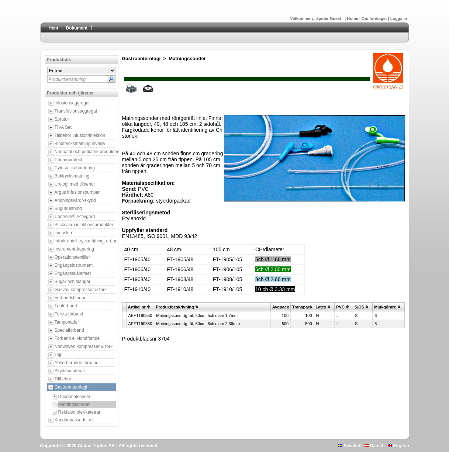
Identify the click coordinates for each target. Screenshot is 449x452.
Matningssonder (74, 404)
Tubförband (66, 305)
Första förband (69, 314)
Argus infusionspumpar (77, 192)
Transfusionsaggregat (76, 111)
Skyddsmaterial (70, 370)
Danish (374, 445)
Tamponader (67, 322)
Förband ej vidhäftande (77, 338)
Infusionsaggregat (72, 103)
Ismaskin (63, 232)
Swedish (350, 445)
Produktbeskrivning (175, 307)
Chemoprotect (68, 159)
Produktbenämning (67, 79)
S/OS (359, 307)
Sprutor (62, 119)
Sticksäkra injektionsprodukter (84, 224)
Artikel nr (137, 307)
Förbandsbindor (70, 297)
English (398, 445)
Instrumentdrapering (74, 249)
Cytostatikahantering (75, 167)
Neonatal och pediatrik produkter (85, 151)
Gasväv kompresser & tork (81, 289)
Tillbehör (63, 379)
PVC (340, 307)
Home (353, 18)
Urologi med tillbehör (75, 184)
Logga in (398, 18)
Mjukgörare (385, 307)
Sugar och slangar (72, 281)
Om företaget (375, 18)
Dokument (77, 28)
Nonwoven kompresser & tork (84, 346)
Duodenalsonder (74, 396)
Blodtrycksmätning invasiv (80, 143)
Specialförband (69, 330)
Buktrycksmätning (72, 176)
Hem (53, 28)
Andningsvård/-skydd (75, 200)
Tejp (59, 354)
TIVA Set (63, 127)
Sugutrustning (68, 208)
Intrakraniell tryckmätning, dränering (85, 241)
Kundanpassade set (74, 419)
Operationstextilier (72, 257)
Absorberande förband (77, 362)
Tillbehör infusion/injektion (80, 135)
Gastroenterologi (71, 387)
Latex (321, 307)
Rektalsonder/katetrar (79, 412)
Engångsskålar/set (73, 273)
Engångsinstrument (74, 265)
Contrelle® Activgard (75, 216)
